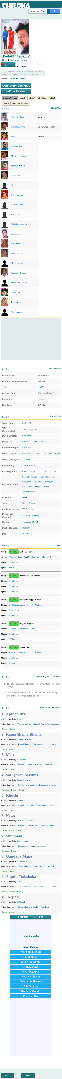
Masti (10, 755)
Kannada (42, 399)
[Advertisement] (30, 339)
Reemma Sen (33, 825)
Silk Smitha (31, 986)
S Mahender (22, 861)
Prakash (20, 800)
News (10, 816)
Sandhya (52, 886)
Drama (17, 60)
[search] (37, 11)
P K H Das (26, 447)
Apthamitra (16, 714)
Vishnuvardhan (17, 117)
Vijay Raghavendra (39, 805)
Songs (52, 98)
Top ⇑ (4, 108)
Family (24, 60)
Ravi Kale (45, 907)
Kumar (42, 442)
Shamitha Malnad (29, 477)
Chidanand (15, 234)
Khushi (12, 795)
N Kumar (26, 534)
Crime (11, 831)
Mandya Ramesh (18, 166)
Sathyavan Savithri (22, 775)
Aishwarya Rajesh (30, 981)
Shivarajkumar (24, 866)
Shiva (57, 453)
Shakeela (31, 956)
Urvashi (52, 744)
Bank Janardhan (17, 244)
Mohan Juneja (17, 263)
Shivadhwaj (23, 846)
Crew (32, 98)
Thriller (4, 729)
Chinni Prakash (28, 471)
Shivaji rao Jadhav (19, 283)
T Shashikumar (28, 465)
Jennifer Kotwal (34, 764)
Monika (14, 185)
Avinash (51, 866)
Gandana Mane (19, 856)
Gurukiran (15, 292)
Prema (13, 136)
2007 (41, 387)
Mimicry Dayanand (19, 156)
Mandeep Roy (17, 253)
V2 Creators (27, 509)
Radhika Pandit (30, 991)
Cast (22, 98)
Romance (5, 790)
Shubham (14, 836)
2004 (5, 719)
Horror (12, 892)
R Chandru (21, 902)
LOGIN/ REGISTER (30, 917)
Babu (24, 497)
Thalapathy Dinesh (30, 522)
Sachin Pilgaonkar (17, 78)
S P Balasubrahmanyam (44, 482)
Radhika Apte (30, 971)
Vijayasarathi (16, 312)
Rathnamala (16, 214)
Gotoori (37, 453)
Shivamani (21, 759)
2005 (5, 739)
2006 (5, 841)
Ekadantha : (10, 98)
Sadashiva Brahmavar (39, 785)
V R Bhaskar (27, 459)
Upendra (21, 764)
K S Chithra (27, 487)
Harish (52, 805)
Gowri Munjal (39, 866)
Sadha (35, 907)
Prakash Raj (30, 996)
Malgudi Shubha (42, 487)
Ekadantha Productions (32, 515)
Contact (28, 1075)
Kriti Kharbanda (30, 961)
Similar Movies (20, 103)
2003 (5, 800)
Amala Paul (30, 966)
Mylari (13, 897)
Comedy (12, 749)
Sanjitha (34, 846)
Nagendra (26, 528)
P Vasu (20, 719)
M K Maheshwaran (25, 820)
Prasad (53, 471)
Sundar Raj (23, 785)
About (7, 1075)
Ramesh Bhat (16, 146)
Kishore (43, 846)
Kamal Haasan (24, 744)
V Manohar (47, 453)
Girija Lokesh (17, 195)
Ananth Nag (23, 805)
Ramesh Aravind (18, 127)
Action (11, 770)
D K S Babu (43, 471)
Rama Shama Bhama (24, 734)
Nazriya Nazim (31, 976)
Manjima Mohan (31, 951)
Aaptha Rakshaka (21, 877)
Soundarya (54, 724)
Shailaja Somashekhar (20, 224)
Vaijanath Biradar (18, 273)
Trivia (6, 103)
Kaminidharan (17, 205)
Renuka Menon (47, 825)
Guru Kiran (14, 610)
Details (42, 98)
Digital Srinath (28, 503)
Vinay (53, 785)
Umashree (15, 175)
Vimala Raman (39, 886)
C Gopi (34, 442)
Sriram (25, 442)
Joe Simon (15, 302)
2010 (5, 881)
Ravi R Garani (23, 841)
